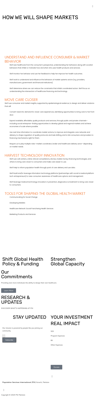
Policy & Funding (22, 261)
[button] (92, 6)
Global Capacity (68, 261)
